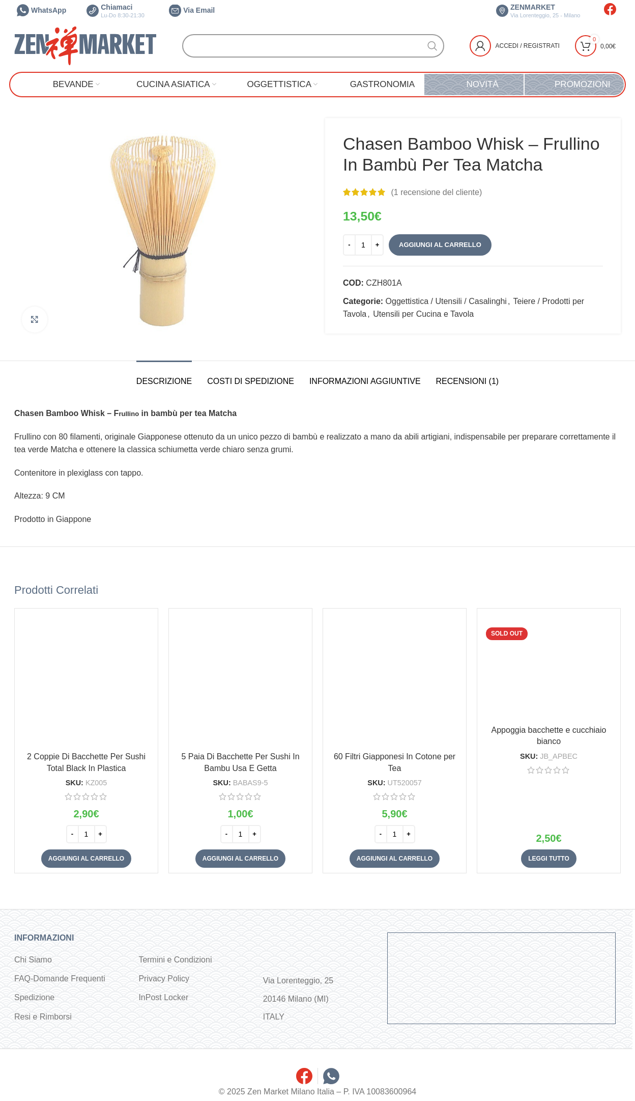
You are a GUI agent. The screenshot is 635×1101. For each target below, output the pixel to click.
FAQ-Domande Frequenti (59, 978)
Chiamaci (115, 11)
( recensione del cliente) (436, 192)
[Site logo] (85, 45)
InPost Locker (163, 997)
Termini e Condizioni (175, 959)
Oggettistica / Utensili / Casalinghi (446, 301)
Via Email (192, 10)
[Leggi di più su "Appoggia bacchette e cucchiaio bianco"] (548, 858)
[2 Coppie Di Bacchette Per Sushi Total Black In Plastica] (86, 680)
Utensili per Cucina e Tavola (423, 314)
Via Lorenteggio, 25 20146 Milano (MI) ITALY (298, 998)
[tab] (164, 376)
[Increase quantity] (377, 245)
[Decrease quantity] (349, 245)
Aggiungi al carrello (440, 245)
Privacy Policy (163, 978)
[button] (86, 858)
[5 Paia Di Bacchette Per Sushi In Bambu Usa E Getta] (240, 680)
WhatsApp (41, 10)
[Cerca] (313, 46)
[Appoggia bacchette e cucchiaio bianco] (548, 667)
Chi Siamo (33, 959)
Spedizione (34, 997)
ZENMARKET (538, 11)
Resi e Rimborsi (43, 1016)
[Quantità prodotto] (363, 245)
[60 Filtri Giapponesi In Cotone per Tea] (394, 680)
